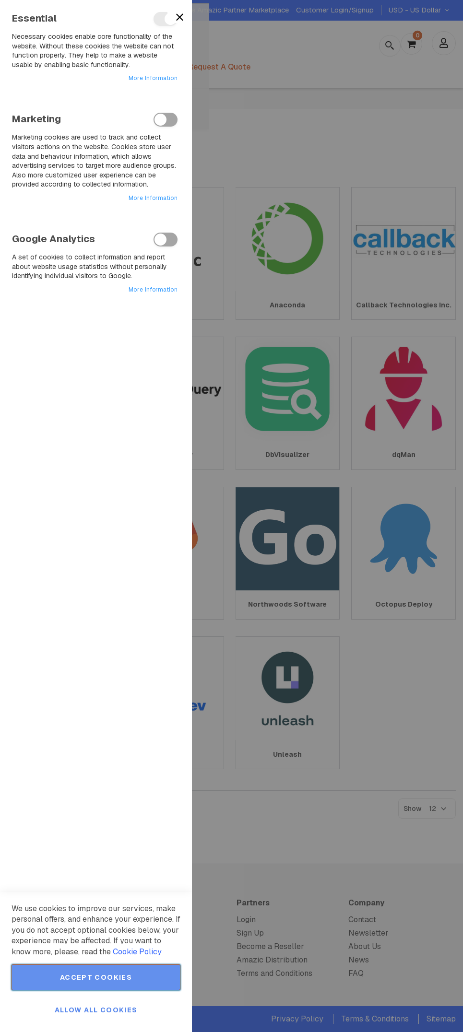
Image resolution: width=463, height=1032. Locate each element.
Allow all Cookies (96, 1010)
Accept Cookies (96, 977)
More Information (153, 78)
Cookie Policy (137, 952)
